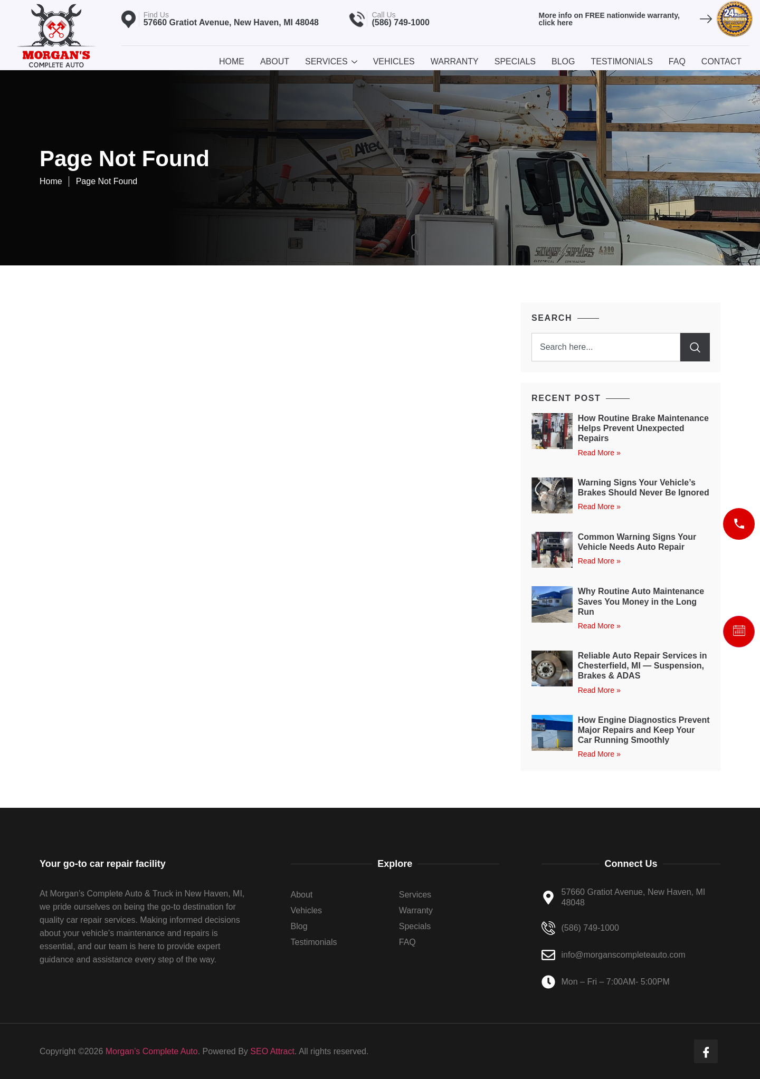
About (274, 61)
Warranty (455, 61)
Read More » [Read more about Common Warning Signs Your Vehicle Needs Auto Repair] (599, 561)
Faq (677, 61)
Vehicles (394, 61)
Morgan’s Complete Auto (152, 1051)
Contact (721, 61)
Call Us (383, 15)
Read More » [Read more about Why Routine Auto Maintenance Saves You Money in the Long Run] (599, 626)
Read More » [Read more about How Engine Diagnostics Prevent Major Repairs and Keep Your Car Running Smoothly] (599, 754)
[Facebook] (706, 1051)
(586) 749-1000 (400, 22)
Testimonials (621, 61)
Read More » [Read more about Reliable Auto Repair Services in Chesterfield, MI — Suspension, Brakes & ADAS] (599, 690)
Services (331, 61)
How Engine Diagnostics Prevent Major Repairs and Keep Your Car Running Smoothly (644, 729)
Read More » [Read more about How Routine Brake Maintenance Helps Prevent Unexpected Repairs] (599, 452)
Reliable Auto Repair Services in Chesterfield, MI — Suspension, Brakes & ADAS (642, 665)
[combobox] (605, 347)
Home (231, 61)
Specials (515, 61)
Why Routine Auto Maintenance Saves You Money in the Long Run (641, 601)
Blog (563, 61)
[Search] (695, 347)
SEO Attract (272, 1051)
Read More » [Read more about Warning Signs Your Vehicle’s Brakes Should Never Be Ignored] (599, 506)
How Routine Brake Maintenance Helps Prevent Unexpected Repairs (643, 428)
